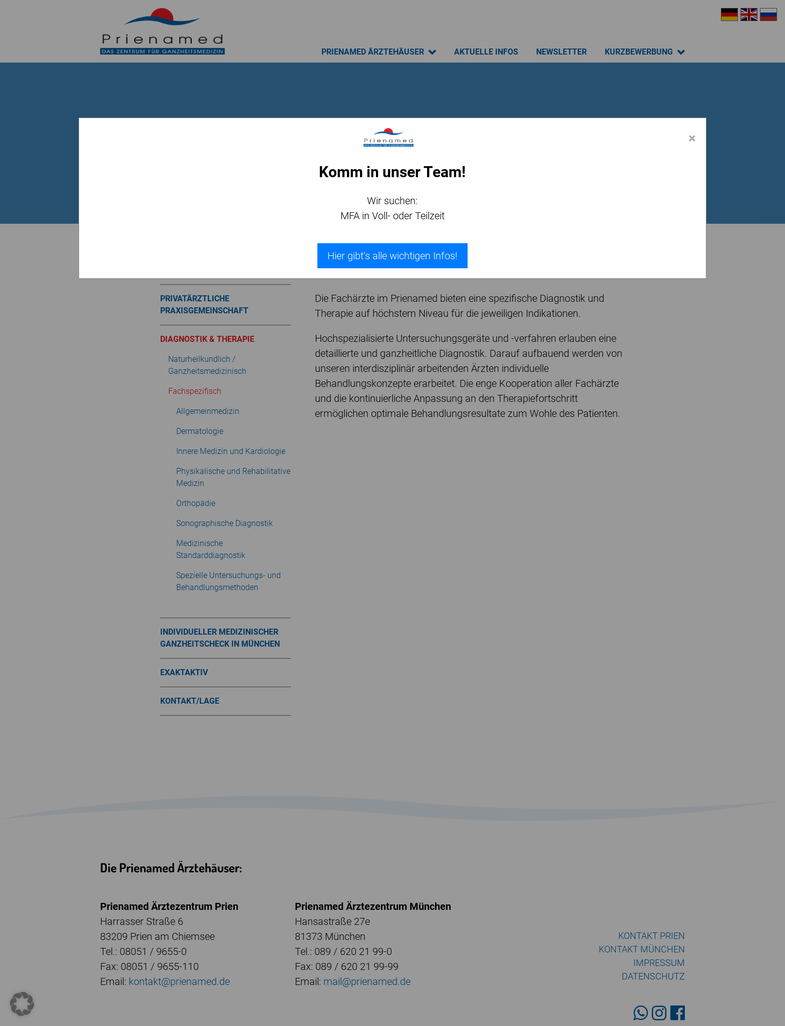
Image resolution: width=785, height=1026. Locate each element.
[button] (22, 1004)
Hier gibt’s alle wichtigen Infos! (392, 256)
